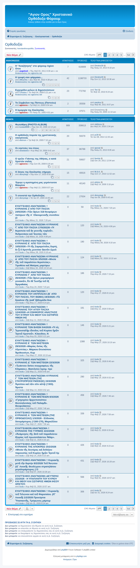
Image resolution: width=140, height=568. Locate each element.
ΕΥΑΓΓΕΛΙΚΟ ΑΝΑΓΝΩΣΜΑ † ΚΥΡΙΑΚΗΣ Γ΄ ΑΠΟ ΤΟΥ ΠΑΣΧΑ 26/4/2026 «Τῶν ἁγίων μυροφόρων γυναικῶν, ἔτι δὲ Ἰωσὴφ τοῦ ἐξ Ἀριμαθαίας (34, 278)
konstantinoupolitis (25, 48)
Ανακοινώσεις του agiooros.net (28, 73)
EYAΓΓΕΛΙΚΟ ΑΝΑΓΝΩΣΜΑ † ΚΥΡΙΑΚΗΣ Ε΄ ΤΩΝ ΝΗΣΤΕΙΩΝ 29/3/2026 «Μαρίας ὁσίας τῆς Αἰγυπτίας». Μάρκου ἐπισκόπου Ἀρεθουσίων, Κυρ (33, 346)
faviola (97, 158)
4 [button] (117, 54)
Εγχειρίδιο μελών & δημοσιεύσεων (34, 90)
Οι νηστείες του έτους (27, 148)
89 (50, 130)
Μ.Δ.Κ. (97, 172)
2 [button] (109, 54)
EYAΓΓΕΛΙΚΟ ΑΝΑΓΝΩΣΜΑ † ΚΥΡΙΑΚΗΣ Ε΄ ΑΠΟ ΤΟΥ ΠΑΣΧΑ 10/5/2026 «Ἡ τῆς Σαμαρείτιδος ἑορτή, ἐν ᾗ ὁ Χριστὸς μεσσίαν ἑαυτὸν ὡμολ (36, 245)
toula (21, 220)
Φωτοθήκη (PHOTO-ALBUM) (31, 124)
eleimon (22, 140)
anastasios (24, 150)
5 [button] (121, 54)
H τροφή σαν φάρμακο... (28, 77)
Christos (22, 92)
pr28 (96, 135)
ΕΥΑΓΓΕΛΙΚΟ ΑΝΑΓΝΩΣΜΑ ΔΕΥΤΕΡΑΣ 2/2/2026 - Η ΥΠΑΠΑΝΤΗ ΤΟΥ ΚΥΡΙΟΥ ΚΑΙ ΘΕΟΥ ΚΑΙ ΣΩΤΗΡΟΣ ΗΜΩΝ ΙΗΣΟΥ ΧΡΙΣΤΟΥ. (37, 480)
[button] (99, 55)
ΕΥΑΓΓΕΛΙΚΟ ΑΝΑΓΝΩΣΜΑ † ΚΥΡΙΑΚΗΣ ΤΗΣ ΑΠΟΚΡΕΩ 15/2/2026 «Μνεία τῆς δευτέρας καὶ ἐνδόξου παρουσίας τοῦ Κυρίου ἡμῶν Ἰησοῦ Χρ (37, 448)
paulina (98, 102)
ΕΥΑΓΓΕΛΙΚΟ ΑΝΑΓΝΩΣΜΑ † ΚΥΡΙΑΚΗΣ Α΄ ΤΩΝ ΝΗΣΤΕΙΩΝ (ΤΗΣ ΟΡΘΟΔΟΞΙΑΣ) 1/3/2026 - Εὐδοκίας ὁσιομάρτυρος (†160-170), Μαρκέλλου (36, 417)
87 (43, 130)
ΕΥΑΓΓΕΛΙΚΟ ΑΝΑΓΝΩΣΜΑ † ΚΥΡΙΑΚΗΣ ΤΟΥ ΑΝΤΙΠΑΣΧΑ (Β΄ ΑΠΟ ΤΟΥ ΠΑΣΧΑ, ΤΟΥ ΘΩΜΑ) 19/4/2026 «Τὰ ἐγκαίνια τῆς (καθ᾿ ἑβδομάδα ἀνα (37, 295)
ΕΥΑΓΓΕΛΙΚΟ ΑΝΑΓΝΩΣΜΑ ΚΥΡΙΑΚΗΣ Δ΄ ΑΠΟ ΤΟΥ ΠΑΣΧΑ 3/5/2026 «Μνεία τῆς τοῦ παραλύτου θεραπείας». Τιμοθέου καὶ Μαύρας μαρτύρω (36, 261)
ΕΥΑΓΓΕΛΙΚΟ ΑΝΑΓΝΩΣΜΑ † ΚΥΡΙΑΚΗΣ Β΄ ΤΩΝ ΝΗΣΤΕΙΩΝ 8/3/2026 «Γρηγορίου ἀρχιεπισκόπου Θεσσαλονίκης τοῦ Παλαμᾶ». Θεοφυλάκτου (37, 400)
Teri (96, 90)
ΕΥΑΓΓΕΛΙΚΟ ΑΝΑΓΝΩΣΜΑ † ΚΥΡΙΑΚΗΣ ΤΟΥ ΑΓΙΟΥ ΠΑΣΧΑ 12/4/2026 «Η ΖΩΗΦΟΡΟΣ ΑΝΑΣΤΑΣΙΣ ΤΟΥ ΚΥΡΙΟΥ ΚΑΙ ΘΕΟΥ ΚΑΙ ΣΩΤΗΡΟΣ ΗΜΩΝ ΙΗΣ (36, 312)
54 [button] (128, 54)
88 (47, 130)
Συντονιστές (40, 48)
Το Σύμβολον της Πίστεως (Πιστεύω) (35, 102)
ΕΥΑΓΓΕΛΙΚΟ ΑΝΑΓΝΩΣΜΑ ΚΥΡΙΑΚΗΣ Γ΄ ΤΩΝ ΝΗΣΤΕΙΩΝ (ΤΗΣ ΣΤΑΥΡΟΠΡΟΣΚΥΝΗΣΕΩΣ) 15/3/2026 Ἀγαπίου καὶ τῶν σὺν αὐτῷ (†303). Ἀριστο (36, 381)
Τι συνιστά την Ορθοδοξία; (30, 195)
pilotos (97, 182)
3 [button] (113, 54)
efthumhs (23, 80)
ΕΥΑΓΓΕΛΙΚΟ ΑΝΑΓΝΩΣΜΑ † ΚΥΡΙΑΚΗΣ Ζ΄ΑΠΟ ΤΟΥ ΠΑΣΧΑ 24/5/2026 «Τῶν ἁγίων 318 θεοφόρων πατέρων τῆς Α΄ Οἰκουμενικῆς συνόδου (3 (37, 212)
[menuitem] (16, 31)
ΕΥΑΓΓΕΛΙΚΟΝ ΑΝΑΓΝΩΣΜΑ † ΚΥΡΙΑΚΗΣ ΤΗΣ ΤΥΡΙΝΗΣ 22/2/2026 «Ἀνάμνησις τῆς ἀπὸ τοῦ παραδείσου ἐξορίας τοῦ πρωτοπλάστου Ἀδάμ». (36, 433)
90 (54, 130)
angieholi (23, 71)
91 (58, 130)
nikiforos (98, 124)
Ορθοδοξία (13, 44)
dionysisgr (23, 174)
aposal (97, 148)
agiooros (23, 105)
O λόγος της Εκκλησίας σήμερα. (33, 172)
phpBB (64, 550)
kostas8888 (24, 127)
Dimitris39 (99, 66)
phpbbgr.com (81, 556)
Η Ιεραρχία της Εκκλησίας (29, 110)
